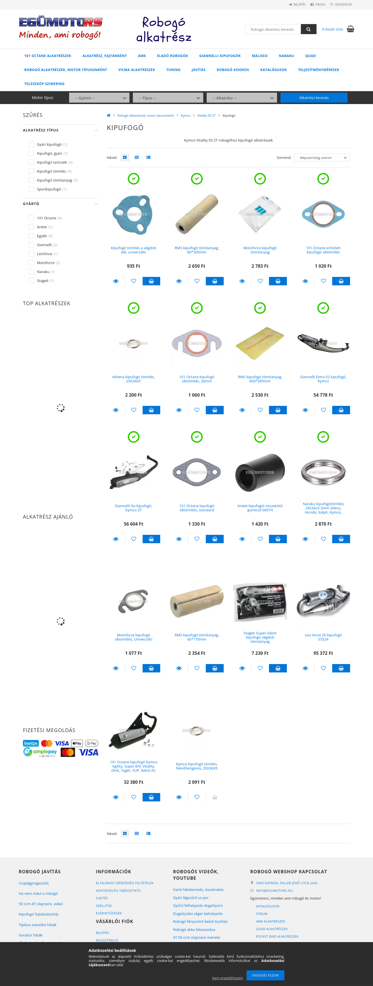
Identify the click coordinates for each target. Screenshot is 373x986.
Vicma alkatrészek (136, 69)
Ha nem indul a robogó (38, 893)
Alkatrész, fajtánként (104, 55)
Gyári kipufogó (49, 144)
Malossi (260, 55)
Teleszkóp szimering (44, 83)
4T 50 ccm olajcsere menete (196, 937)
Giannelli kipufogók (220, 55)
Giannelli (44, 244)
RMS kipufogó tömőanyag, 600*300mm (260, 378)
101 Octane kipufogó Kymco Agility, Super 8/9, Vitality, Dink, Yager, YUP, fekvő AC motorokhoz (133, 768)
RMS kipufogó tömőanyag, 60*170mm (197, 637)
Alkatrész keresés (314, 97)
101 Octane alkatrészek (47, 55)
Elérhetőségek (109, 913)
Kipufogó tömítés (51, 171)
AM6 (142, 55)
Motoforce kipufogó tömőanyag (260, 250)
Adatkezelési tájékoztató (118, 890)
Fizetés (102, 898)
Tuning (173, 69)
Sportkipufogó (49, 189)
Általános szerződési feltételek (125, 883)
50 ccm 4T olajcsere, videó (41, 903)
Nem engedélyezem (227, 978)
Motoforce (46, 262)
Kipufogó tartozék (52, 162)
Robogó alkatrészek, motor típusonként (65, 69)
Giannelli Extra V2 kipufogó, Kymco (323, 378)
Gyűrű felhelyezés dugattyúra (198, 905)
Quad (310, 55)
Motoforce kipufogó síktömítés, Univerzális (133, 637)
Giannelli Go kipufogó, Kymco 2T (133, 507)
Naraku (286, 55)
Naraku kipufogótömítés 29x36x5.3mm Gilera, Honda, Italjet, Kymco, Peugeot (323, 510)
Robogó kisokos (233, 69)
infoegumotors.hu (274, 890)
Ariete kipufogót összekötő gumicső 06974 (259, 507)
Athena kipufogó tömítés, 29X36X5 (133, 378)
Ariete (42, 226)
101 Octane (46, 217)
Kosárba (151, 281)
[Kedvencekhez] (134, 281)
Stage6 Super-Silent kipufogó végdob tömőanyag (260, 637)
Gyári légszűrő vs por (191, 897)
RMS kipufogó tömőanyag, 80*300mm (197, 250)
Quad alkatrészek (272, 929)
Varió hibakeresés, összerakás (198, 889)
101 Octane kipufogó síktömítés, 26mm (196, 378)
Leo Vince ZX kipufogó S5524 (323, 637)
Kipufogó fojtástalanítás (39, 914)
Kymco (185, 115)
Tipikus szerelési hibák (37, 924)
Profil (315, 4)
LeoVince (44, 253)
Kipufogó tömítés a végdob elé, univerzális (133, 250)
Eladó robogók (172, 55)
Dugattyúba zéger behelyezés (198, 913)
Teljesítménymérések (318, 69)
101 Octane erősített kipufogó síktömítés (323, 250)
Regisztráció (107, 940)
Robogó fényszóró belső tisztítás (200, 921)
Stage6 (42, 280)
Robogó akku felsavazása (194, 929)
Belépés (290, 4)
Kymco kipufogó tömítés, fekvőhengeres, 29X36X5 (197, 766)
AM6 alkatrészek (270, 921)
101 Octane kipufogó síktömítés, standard (196, 507)
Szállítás (104, 905)
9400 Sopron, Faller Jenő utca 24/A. (287, 883)
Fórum (262, 914)
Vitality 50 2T (206, 115)
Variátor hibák (31, 935)
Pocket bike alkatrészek (277, 936)
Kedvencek (341, 4)
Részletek (116, 281)
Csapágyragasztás (34, 883)
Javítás (199, 69)
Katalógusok (273, 69)
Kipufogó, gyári (49, 153)
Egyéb (42, 235)
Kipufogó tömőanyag (54, 180)
